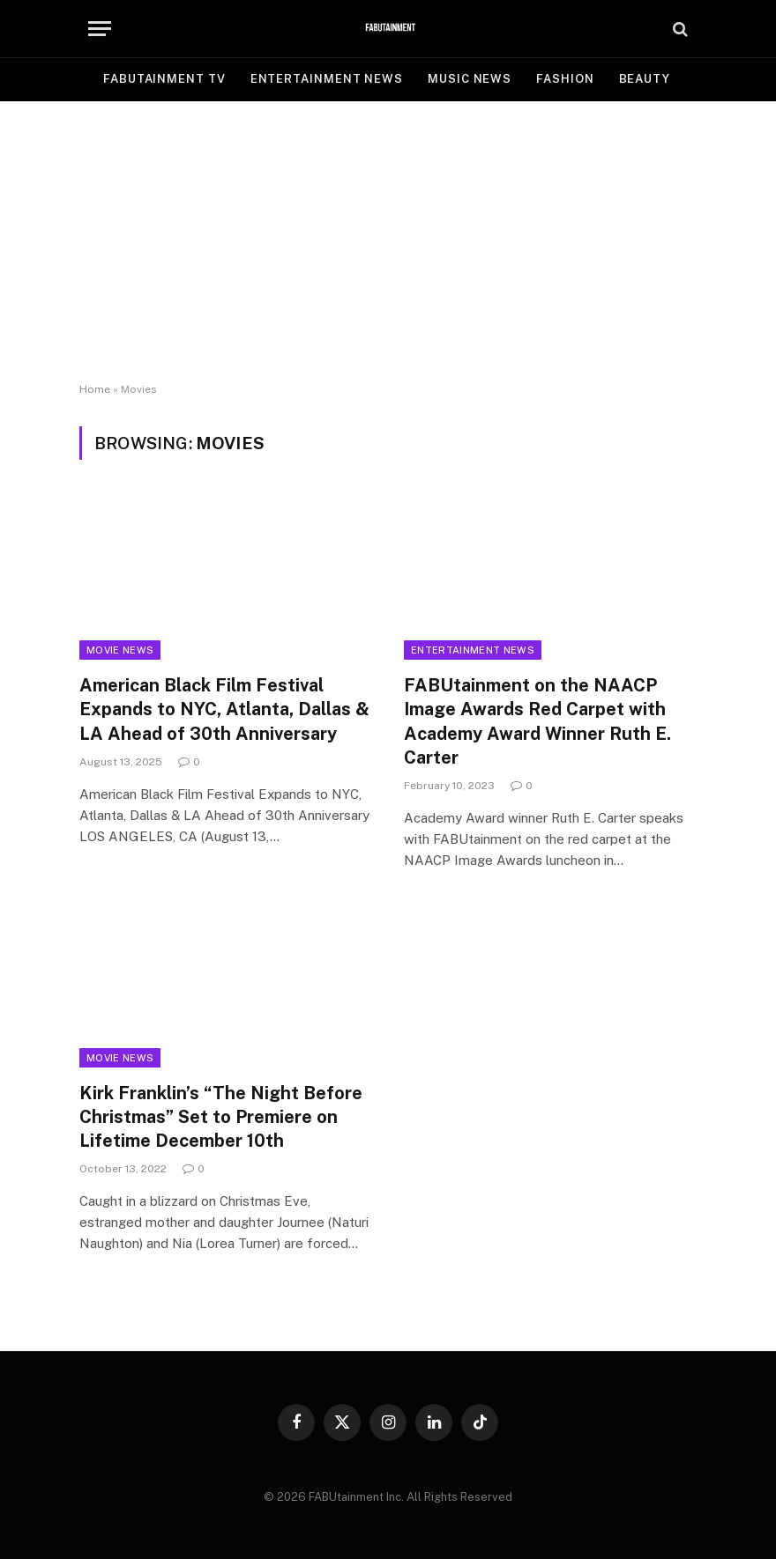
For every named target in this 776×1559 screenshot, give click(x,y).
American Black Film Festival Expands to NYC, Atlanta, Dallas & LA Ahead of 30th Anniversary (224, 709)
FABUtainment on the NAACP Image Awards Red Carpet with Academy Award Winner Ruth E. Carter (537, 721)
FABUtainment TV (164, 78)
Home (94, 389)
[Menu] (99, 28)
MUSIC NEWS (469, 78)
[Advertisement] (388, 242)
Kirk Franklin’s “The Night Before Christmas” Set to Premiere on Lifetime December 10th (220, 1116)
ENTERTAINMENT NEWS (326, 78)
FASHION (564, 78)
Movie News (119, 650)
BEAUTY (644, 78)
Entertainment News (472, 650)
